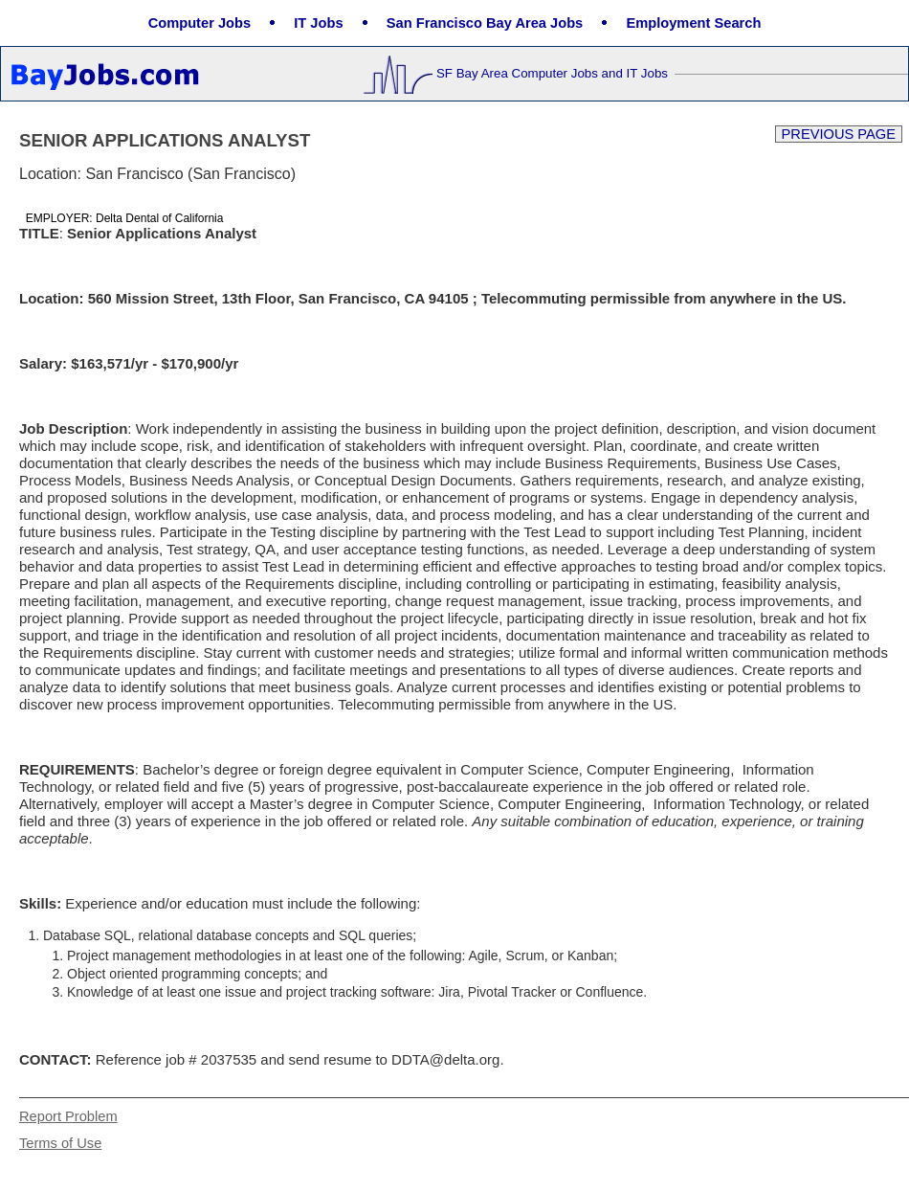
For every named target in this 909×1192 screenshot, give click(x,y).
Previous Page (839, 134)
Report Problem (68, 1116)
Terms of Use (60, 1143)
